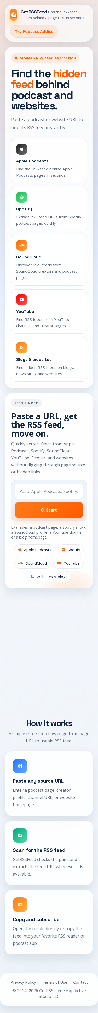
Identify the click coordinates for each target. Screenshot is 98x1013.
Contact (80, 982)
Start (49, 510)
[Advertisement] (49, 656)
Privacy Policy (23, 982)
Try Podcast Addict (34, 31)
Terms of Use (54, 982)
